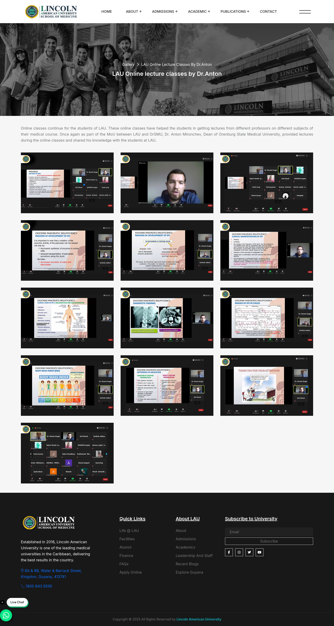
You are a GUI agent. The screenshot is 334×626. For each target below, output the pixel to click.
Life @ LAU (129, 530)
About (132, 11)
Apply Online (130, 572)
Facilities (127, 539)
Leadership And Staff (194, 555)
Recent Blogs (187, 564)
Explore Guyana (189, 572)
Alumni (125, 547)
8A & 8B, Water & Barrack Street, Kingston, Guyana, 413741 (51, 573)
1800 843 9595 (36, 586)
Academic (197, 11)
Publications (233, 11)
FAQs (123, 564)
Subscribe (269, 541)
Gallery (128, 64)
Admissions (163, 11)
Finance (126, 555)
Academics (185, 547)
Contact (268, 11)
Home (106, 11)
